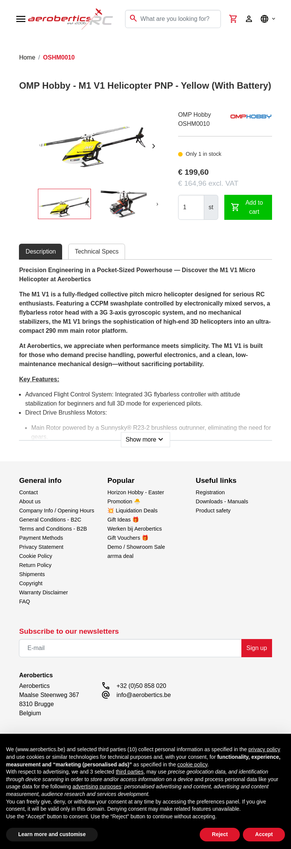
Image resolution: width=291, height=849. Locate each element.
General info (40, 480)
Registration (210, 492)
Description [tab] (40, 251)
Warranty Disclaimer (43, 592)
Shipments (32, 574)
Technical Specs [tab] (97, 251)
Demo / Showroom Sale (136, 547)
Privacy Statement (41, 547)
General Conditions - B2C (50, 520)
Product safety (213, 511)
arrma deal (120, 556)
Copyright (30, 583)
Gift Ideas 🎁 (123, 520)
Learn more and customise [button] (52, 834)
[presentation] (153, 146)
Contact (28, 492)
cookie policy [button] (192, 764)
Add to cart (247, 207)
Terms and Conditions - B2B (53, 529)
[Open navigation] (20, 19)
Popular (120, 480)
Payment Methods (41, 538)
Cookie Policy (35, 556)
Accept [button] (264, 834)
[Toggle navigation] (10, 45)
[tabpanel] (145, 354)
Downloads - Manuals (222, 501)
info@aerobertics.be (143, 695)
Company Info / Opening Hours (56, 511)
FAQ (24, 601)
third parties (129, 772)
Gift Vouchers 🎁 (127, 538)
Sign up (256, 648)
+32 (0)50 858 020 (141, 686)
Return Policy (35, 565)
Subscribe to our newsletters (69, 631)
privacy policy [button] (264, 749)
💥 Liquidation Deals (132, 511)
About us (30, 501)
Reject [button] (220, 834)
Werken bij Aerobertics (134, 529)
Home (27, 57)
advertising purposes (96, 786)
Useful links (216, 480)
